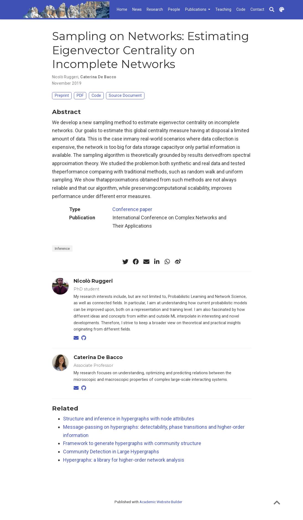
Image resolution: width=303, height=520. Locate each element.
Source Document (125, 95)
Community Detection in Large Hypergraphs (111, 451)
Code (96, 95)
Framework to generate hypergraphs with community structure (132, 443)
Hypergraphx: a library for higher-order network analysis (123, 460)
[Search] (271, 10)
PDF (80, 95)
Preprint (62, 95)
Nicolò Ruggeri (65, 77)
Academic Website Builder (160, 502)
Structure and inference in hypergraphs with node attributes (128, 419)
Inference (62, 248)
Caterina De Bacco (98, 77)
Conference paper (132, 209)
